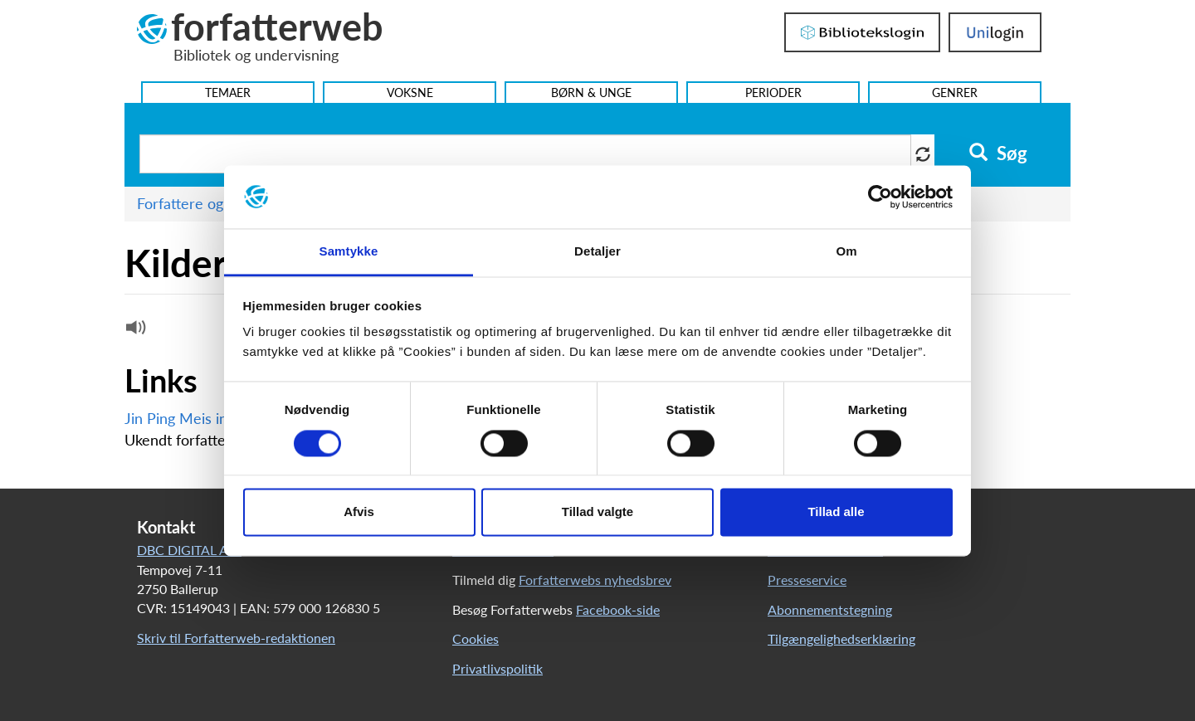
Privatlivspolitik (497, 668)
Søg (998, 153)
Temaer (228, 92)
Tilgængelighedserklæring (841, 638)
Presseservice (807, 579)
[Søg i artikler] (525, 153)
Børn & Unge (591, 92)
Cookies (475, 638)
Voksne (410, 92)
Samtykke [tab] (348, 252)
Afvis (359, 512)
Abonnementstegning (830, 609)
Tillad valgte (597, 512)
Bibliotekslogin (862, 32)
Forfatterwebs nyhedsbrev (595, 579)
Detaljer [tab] (597, 252)
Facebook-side (618, 609)
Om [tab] (846, 252)
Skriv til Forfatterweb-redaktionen (236, 637)
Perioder (773, 92)
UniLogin (995, 32)
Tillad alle (835, 512)
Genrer (955, 92)
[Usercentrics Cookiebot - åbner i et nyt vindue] (880, 196)
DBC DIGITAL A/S (189, 550)
